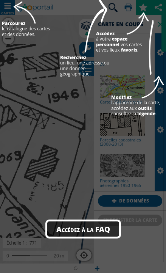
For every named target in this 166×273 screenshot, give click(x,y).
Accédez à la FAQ (83, 229)
